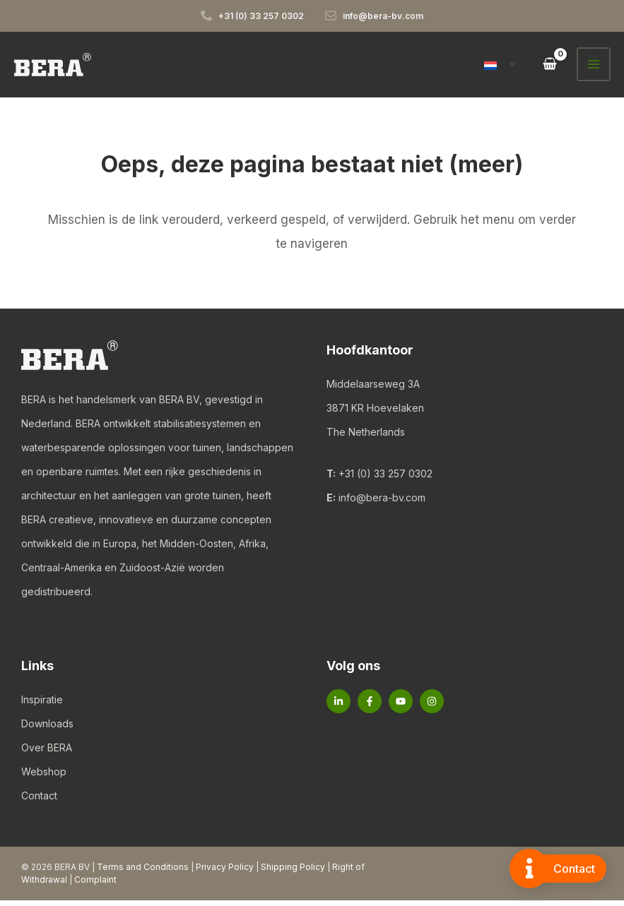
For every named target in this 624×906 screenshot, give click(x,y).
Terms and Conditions (143, 872)
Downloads (47, 729)
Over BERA (46, 753)
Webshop (43, 777)
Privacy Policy (225, 872)
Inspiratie (42, 705)
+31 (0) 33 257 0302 (385, 478)
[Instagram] (432, 706)
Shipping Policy (293, 872)
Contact (39, 801)
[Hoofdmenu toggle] (594, 67)
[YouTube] (401, 706)
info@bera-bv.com (382, 502)
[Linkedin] (338, 706)
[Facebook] (370, 706)
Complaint (95, 885)
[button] (501, 67)
